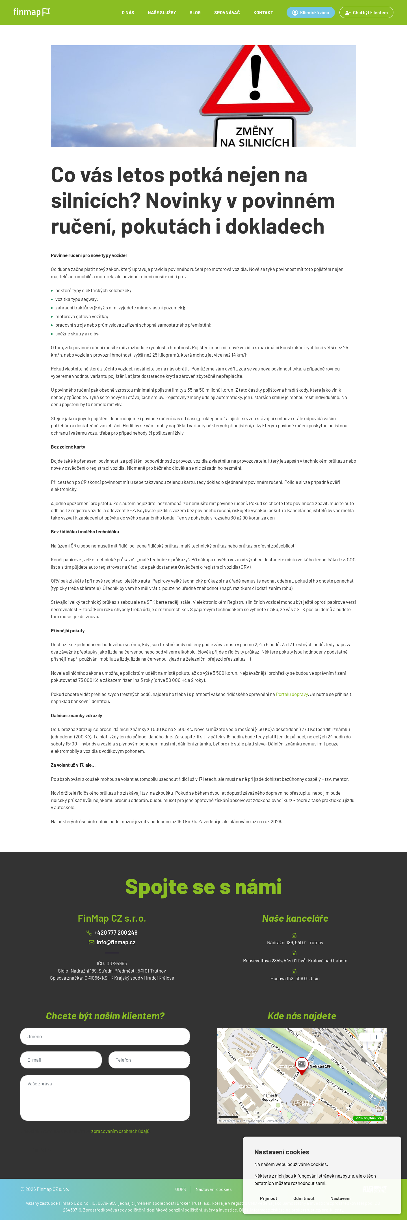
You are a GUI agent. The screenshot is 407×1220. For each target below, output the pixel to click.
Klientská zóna (310, 12)
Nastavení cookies (214, 1189)
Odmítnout (304, 1198)
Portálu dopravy (292, 694)
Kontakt (263, 12)
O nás (128, 12)
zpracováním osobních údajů (120, 1131)
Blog (195, 12)
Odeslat (42, 1150)
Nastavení (340, 1198)
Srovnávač (227, 12)
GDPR (180, 1189)
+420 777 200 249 (116, 932)
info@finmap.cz (116, 942)
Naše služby (162, 12)
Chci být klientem (366, 12)
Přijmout (268, 1198)
